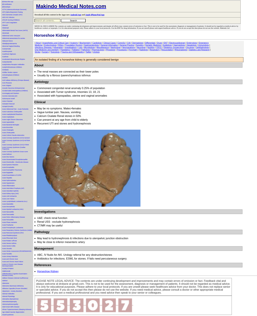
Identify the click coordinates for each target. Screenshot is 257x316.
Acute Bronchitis (7, 127)
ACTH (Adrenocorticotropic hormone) (14, 9)
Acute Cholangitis (8, 130)
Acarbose (5, 56)
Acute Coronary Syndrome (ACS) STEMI (15, 145)
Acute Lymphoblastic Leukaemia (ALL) (14, 201)
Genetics (140, 45)
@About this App (7, 1)
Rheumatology (181, 50)
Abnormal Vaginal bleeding (11, 46)
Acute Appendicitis (8, 122)
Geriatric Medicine (153, 45)
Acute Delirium (7, 154)
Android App (75, 15)
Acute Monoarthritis (8, 206)
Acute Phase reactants (9, 222)
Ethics (61, 45)
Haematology (179, 45)
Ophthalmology (202, 47)
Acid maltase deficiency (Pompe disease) (15, 80)
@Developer (6, 7)
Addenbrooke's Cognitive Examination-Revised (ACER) (15, 274)
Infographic (58, 47)
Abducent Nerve (7, 41)
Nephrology (116, 47)
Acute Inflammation (8, 185)
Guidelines (167, 45)
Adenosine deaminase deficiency (13, 286)
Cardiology (97, 43)
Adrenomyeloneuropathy (10, 304)
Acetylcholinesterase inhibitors (12, 67)
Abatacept (5, 28)
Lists (80, 47)
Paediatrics (65, 50)
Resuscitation (167, 50)
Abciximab (5, 33)
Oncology (190, 47)
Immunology (203, 45)
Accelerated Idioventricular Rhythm (13, 59)
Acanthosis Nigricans (9, 54)
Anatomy (74, 43)
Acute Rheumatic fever (9, 238)
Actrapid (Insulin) (7, 106)
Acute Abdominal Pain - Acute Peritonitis (15, 109)
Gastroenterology (91, 45)
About (38, 43)
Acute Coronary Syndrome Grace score (15, 151)
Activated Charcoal (8, 104)
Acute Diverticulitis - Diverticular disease (15, 162)
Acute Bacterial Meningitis (10, 125)
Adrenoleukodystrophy (9, 301)
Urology (96, 52)
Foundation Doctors (73, 45)
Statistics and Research (199, 50)
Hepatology (192, 45)
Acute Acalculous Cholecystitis (12, 111)
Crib (129, 43)
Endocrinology (50, 45)
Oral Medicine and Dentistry (47, 50)
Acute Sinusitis (7, 248)
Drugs (159, 43)
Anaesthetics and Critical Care (55, 43)
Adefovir (5, 280)
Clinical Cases (109, 43)
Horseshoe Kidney (48, 271)
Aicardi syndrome (8, 315)
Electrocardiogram (177, 43)
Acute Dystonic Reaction (10, 165)
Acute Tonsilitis (7, 254)
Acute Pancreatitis (8, 214)
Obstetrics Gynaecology (173, 47)
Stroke (37, 52)
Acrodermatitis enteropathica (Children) (15, 91)
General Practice (126, 45)
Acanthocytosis (7, 51)
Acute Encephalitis (8, 167)
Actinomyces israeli (8, 98)
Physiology (110, 50)
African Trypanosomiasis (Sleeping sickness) (16, 309)
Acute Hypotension (8, 183)
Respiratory (155, 50)
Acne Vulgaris (6, 85)
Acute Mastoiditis (7, 204)
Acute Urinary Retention (10, 256)
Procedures (122, 50)
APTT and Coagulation (9, 22)
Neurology (141, 47)
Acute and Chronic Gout (10, 259)
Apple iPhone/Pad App (94, 15)
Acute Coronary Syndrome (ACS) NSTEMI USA (16, 141)
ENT (166, 43)
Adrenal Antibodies (8, 294)
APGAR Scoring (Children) (11, 20)
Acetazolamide (7, 62)
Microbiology (89, 47)
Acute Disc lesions (8, 157)
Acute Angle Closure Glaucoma (12, 119)
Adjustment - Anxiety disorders (12, 291)
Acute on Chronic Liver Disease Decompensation (12, 265)
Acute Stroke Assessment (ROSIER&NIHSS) (16, 251)
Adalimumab (6, 271)
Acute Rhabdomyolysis (9, 235)
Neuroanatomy (128, 47)
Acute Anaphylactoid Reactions (12, 114)
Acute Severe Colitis (8, 246)
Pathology (85, 50)
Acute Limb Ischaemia (9, 196)
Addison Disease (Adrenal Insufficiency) (15, 278)
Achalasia (5, 70)
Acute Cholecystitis (8, 132)
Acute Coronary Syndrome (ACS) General (16, 138)
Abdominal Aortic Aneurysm (11, 36)
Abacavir (5, 25)
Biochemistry (85, 43)
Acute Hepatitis (7, 178)
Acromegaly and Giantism (10, 93)
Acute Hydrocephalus (9, 180)
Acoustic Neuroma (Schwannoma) (13, 88)
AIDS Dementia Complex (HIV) (12, 15)
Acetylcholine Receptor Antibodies (13, 64)
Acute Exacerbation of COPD (11, 175)
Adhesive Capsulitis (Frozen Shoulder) (14, 288)
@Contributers (7, 4)
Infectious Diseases (43, 47)
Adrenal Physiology (8, 296)
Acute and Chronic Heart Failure (12, 261)
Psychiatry (133, 50)
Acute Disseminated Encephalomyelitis (15, 159)
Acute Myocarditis (8, 212)
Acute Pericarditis (8, 220)
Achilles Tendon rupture (10, 72)
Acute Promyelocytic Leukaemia (12, 227)
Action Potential (7, 101)
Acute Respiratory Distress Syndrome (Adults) (17, 230)
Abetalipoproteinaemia (9, 43)
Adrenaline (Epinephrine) (10, 299)
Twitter (88, 52)
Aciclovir (5, 77)
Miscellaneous (103, 47)
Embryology (192, 43)
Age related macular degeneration (13, 312)
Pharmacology (98, 50)
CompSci (121, 43)
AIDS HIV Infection (8, 17)
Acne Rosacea (7, 83)
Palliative (76, 50)
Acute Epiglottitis (7, 172)
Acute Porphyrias (7, 225)
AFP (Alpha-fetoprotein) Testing (12, 12)
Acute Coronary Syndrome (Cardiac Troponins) (14, 148)
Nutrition (151, 47)
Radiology (143, 50)
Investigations (71, 47)
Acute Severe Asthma (9, 243)
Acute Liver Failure (8, 199)
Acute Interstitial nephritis (10, 191)
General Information (109, 45)
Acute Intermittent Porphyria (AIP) (13, 188)
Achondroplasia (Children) (10, 75)
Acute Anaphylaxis (8, 117)
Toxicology (55, 52)
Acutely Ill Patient (7, 268)
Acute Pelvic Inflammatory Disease (13, 217)
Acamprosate (6, 49)
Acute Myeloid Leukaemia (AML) (12, 209)
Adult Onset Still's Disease (10, 307)
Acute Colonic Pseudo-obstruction (13, 135)
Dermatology (137, 43)
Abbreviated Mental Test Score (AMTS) (15, 30)
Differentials (150, 43)
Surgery (45, 52)
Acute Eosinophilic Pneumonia (12, 170)
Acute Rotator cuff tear (9, 241)
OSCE (159, 47)
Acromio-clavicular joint (9, 96)
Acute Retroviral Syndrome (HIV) (13, 233)
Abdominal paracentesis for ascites (13, 38)
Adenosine (5, 283)
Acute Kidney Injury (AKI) (10, 193)
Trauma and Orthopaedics (72, 52)
